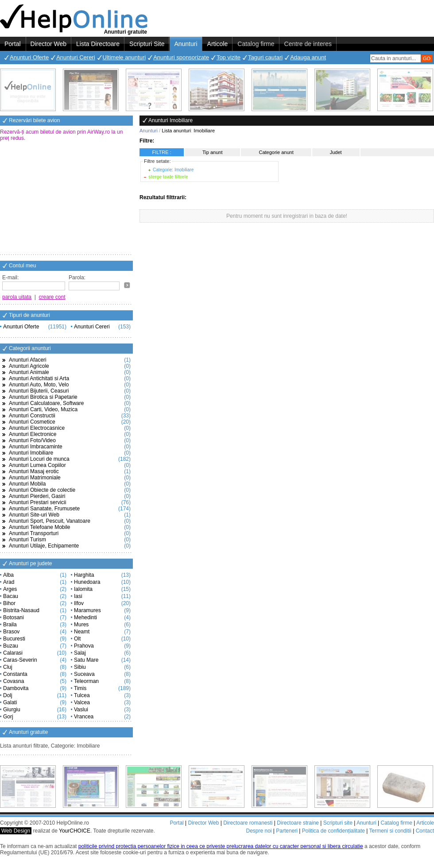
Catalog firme (255, 43)
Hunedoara (87, 582)
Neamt (81, 632)
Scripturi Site (146, 43)
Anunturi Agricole (29, 366)
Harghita (84, 575)
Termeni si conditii (390, 831)
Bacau (10, 596)
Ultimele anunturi (124, 57)
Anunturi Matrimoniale (35, 477)
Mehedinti (85, 617)
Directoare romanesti (247, 823)
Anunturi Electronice (32, 434)
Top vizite (228, 57)
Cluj (7, 667)
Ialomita (83, 589)
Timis (80, 688)
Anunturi (185, 43)
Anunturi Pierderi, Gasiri (37, 496)
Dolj (7, 695)
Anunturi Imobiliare (31, 453)
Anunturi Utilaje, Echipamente (44, 546)
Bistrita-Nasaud (21, 610)
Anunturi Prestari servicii (37, 502)
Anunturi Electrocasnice (37, 428)
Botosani (13, 617)
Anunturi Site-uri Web (34, 515)
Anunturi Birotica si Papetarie (43, 397)
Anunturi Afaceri (27, 360)
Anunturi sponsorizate (181, 57)
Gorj (8, 717)
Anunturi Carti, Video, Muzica (43, 409)
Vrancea (83, 717)
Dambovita (15, 688)
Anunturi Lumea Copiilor (37, 465)
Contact (425, 831)
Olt (77, 639)
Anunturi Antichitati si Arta (39, 378)
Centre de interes (308, 43)
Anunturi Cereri (75, 57)
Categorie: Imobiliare (173, 169)
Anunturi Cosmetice (32, 422)
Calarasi (13, 653)
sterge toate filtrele (168, 176)
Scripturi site (338, 823)
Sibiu (80, 667)
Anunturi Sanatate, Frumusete (44, 508)
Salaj (80, 653)
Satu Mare (86, 660)
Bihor (9, 603)
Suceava (84, 674)
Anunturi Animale (29, 372)
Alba (8, 575)
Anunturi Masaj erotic (34, 471)
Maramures (87, 610)
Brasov (11, 632)
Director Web (48, 43)
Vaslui (81, 709)
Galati (10, 702)
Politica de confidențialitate (333, 831)
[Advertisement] (66, 198)
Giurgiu (11, 709)
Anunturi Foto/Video (32, 440)
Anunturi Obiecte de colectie (42, 490)
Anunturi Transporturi (33, 533)
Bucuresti (14, 639)
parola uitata (16, 297)
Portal (12, 43)
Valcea (82, 702)
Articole (217, 43)
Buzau (10, 646)
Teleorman (86, 681)
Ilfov (79, 603)
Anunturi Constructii (32, 416)
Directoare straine (298, 823)
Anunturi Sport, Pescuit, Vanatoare (49, 521)
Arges (10, 589)
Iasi (78, 596)
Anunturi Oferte (29, 57)
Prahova (84, 646)
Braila (10, 624)
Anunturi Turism (27, 539)
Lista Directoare (98, 43)
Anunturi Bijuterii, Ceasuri (39, 391)
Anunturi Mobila (27, 484)
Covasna (13, 681)
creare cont (52, 297)
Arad (8, 582)
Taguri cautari (265, 57)
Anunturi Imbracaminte (35, 447)
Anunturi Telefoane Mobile (39, 527)
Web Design (15, 831)
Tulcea (82, 695)
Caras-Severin (20, 660)
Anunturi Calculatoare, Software (46, 403)
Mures (81, 624)
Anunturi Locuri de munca (39, 459)
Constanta (15, 674)
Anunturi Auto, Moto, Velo (39, 385)
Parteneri (287, 831)
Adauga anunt (308, 57)
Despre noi (258, 831)
